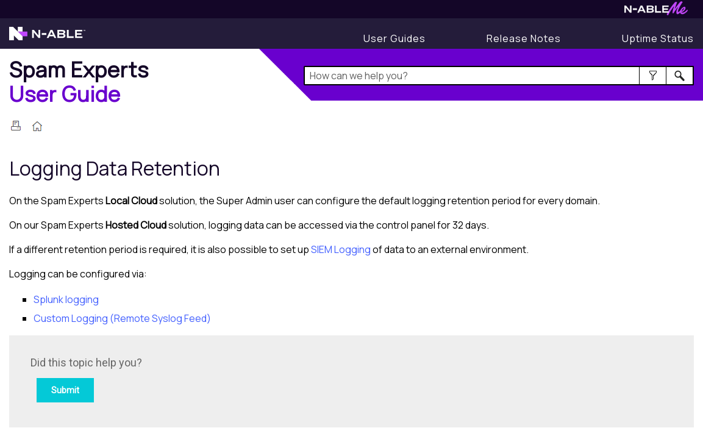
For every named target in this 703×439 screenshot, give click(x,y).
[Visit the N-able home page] (47, 39)
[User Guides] (394, 38)
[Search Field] (499, 75)
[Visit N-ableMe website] (656, 12)
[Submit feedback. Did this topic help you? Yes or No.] (195, 379)
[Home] (79, 81)
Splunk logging (66, 299)
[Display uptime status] (658, 38)
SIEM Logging (341, 249)
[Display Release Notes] (524, 38)
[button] (652, 75)
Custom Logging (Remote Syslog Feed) (122, 318)
